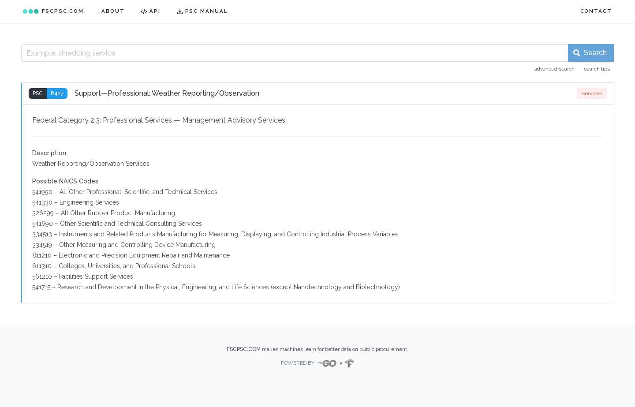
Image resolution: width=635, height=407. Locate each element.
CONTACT (596, 11)
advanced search (554, 69)
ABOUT (113, 11)
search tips (597, 69)
